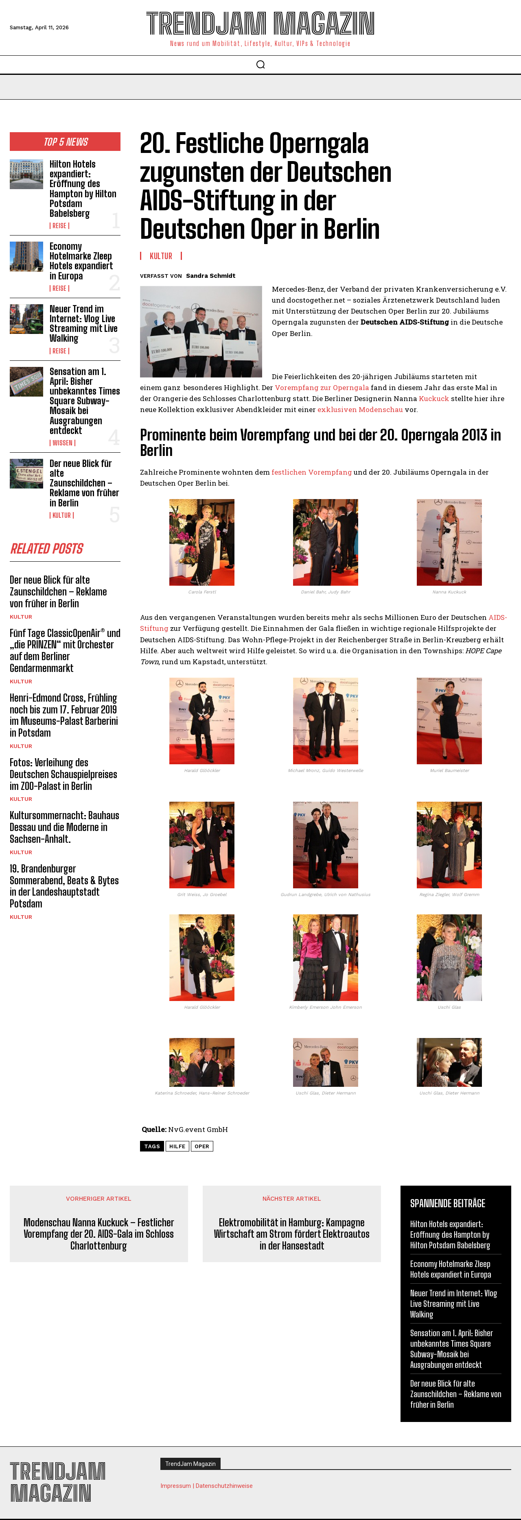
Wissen (62, 443)
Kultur (62, 515)
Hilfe (177, 1146)
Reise (59, 225)
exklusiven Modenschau (360, 409)
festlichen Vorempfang (311, 472)
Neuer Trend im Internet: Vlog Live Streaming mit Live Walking (84, 323)
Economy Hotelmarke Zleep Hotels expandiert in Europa (81, 261)
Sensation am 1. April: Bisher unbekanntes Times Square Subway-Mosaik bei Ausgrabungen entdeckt (85, 401)
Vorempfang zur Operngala (322, 387)
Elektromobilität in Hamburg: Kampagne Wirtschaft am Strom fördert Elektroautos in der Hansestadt (292, 1234)
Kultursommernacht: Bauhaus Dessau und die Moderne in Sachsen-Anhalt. (64, 827)
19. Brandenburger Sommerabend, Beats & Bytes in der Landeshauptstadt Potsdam (64, 886)
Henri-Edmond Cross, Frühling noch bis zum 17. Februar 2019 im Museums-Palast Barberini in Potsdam (64, 715)
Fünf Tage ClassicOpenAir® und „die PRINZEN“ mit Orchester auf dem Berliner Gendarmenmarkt (65, 650)
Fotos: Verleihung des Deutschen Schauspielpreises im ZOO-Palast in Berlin (63, 774)
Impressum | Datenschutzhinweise (206, 1485)
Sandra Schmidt (211, 275)
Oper (202, 1146)
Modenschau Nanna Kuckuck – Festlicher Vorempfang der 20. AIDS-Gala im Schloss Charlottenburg (99, 1234)
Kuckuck (434, 398)
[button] (260, 64)
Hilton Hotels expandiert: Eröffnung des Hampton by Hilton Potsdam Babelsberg (83, 189)
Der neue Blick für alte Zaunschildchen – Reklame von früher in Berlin (84, 483)
